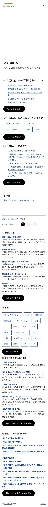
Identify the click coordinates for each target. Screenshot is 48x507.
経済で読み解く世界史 (13, 441)
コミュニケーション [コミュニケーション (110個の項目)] (13, 129)
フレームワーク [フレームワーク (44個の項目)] (19, 332)
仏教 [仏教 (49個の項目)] (15, 326)
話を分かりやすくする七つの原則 (21, 98)
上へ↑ (43, 503)
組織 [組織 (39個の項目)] (15, 344)
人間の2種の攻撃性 (9, 384)
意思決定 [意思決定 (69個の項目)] (7, 320)
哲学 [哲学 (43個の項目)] (33, 332)
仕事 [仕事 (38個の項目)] (24, 344)
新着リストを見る (13, 298)
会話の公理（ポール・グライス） (21, 85)
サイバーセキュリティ (12, 461)
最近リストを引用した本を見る (18, 493)
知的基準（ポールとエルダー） (14, 274)
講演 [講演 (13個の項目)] (28, 129)
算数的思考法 (9, 458)
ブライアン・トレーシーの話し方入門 (24, 163)
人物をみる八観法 (9, 363)
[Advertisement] (24, 35)
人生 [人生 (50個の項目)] (6, 326)
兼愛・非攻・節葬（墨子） (12, 237)
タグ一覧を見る (12, 351)
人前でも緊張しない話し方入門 (21, 150)
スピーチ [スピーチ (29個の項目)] (30, 123)
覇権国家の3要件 (9, 249)
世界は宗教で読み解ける (13, 438)
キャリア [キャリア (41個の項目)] (38, 338)
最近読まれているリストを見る (18, 423)
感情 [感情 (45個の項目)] (6, 332)
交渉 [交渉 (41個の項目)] (6, 338)
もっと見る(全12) (14, 109)
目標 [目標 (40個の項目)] (6, 344)
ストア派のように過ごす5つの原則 (16, 372)
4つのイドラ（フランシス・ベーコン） (17, 397)
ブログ (22, 219)
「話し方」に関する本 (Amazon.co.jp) (18, 200)
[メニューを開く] (43, 5)
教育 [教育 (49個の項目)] (24, 326)
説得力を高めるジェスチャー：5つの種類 (24, 89)
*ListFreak (8, 3)
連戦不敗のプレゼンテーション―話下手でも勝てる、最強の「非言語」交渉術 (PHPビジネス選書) (26, 157)
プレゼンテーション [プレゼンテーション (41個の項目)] (13, 123)
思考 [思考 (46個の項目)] (33, 326)
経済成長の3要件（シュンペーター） (16, 262)
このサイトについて (10, 219)
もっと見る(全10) (14, 182)
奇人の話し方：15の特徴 (17, 102)
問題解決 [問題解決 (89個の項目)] (38, 315)
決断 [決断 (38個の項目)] (33, 344)
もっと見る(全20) (14, 137)
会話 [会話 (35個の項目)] (38, 129)
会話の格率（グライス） (11, 409)
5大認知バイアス (9, 284)
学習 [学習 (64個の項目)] (37, 320)
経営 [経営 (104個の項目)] (27, 315)
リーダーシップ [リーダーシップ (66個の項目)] (23, 320)
